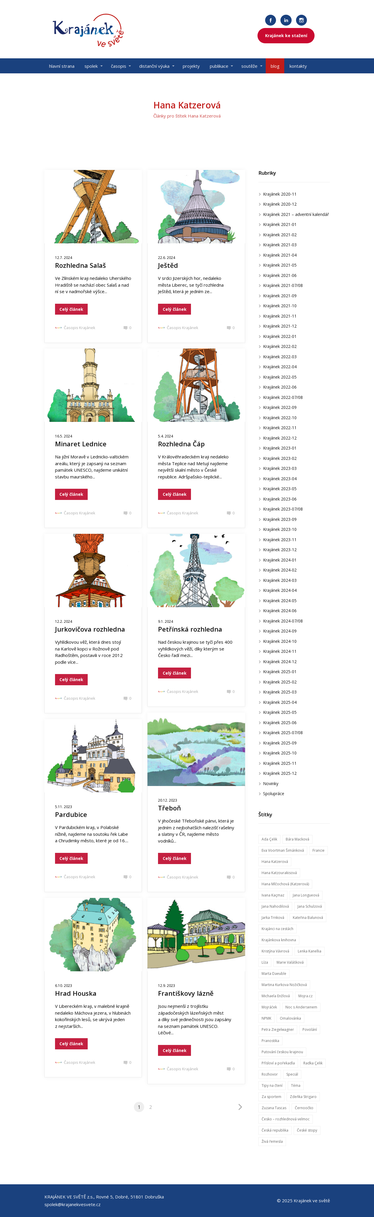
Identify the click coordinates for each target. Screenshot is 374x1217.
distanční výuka (154, 66)
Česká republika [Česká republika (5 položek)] (275, 1130)
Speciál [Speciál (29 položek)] (292, 1074)
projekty (191, 66)
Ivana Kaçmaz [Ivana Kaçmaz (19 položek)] (273, 895)
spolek (91, 66)
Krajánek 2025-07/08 (283, 732)
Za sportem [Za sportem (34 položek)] (271, 1096)
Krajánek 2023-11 (280, 539)
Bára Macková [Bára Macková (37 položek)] (297, 839)
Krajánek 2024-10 (280, 641)
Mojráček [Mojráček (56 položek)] (269, 1007)
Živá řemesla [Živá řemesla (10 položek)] (272, 1141)
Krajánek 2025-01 (280, 671)
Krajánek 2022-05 (280, 377)
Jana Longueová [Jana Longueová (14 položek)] (306, 895)
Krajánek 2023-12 (280, 549)
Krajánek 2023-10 (280, 529)
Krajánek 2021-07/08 (283, 285)
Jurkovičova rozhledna (90, 629)
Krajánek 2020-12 (280, 204)
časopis (118, 66)
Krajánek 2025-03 (280, 692)
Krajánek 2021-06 (280, 275)
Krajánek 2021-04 (280, 255)
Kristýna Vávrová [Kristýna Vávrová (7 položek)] (275, 951)
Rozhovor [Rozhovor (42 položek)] (270, 1074)
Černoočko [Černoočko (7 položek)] (304, 1107)
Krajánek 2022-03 (280, 356)
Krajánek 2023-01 (280, 448)
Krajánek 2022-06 (280, 387)
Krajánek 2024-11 (280, 651)
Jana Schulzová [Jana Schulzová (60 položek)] (309, 906)
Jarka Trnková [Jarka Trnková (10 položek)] (273, 917)
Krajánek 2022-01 (280, 336)
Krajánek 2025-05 (280, 712)
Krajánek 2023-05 (280, 488)
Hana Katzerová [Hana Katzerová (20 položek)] (275, 861)
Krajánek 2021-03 (280, 244)
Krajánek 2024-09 (280, 631)
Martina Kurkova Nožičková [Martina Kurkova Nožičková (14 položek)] (284, 984)
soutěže (249, 66)
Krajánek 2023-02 (280, 458)
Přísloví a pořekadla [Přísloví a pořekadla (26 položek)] (278, 1063)
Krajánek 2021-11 (280, 316)
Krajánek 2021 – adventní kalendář (296, 214)
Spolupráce (273, 793)
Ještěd (168, 265)
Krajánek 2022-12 (280, 438)
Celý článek (71, 309)
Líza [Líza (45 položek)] (265, 962)
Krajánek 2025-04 (280, 702)
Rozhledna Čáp (181, 443)
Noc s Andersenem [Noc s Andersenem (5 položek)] (301, 1007)
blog (275, 66)
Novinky (270, 783)
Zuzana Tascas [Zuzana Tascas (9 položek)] (274, 1107)
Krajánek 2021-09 (280, 295)
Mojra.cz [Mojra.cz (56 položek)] (305, 995)
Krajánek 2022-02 (280, 346)
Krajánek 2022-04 (280, 366)
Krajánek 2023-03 (280, 468)
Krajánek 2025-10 (280, 753)
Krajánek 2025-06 (280, 722)
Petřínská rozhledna (190, 629)
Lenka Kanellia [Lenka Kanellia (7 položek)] (309, 951)
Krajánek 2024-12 (280, 661)
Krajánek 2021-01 (280, 224)
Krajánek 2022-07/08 (283, 397)
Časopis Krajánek (75, 327)
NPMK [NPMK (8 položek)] (266, 1018)
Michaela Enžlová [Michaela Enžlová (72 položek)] (276, 995)
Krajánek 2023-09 (280, 519)
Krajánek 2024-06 (280, 610)
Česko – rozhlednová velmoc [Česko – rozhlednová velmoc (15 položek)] (286, 1119)
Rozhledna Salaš (80, 265)
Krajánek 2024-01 (280, 560)
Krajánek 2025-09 (280, 743)
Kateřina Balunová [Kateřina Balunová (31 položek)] (308, 917)
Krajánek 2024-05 (280, 600)
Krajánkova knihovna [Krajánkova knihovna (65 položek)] (279, 939)
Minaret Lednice (81, 443)
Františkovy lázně (186, 993)
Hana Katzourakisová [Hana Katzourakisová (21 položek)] (279, 872)
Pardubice (71, 814)
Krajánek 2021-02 (280, 234)
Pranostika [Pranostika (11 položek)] (270, 1040)
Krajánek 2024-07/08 (283, 621)
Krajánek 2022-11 (280, 427)
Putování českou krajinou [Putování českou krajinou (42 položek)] (282, 1051)
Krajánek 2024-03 (280, 580)
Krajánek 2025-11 (280, 763)
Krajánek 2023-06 (280, 499)
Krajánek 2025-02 (280, 682)
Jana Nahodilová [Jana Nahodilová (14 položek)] (275, 906)
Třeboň (169, 807)
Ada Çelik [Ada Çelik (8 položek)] (269, 839)
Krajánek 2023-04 (280, 478)
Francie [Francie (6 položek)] (319, 850)
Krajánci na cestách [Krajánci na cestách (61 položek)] (277, 928)
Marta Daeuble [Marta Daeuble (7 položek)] (274, 973)
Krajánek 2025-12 (280, 773)
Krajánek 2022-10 (280, 417)
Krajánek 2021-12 (280, 326)
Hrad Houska (76, 993)
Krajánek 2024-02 (280, 570)
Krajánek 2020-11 (280, 194)
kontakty (298, 66)
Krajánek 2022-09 (280, 407)
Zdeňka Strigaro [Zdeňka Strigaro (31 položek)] (303, 1096)
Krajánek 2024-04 (280, 590)
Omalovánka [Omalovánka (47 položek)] (290, 1018)
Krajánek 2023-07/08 (283, 509)
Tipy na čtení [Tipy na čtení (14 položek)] (272, 1085)
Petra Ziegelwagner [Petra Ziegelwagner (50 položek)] (278, 1029)
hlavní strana (61, 66)
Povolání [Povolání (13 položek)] (309, 1029)
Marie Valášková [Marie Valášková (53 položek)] (290, 962)
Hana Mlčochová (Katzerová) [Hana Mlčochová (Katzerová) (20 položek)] (285, 883)
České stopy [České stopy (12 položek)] (307, 1130)
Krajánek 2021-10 (280, 305)
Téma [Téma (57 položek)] (295, 1085)
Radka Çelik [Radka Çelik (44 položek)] (313, 1063)
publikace (219, 66)
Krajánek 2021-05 (280, 265)
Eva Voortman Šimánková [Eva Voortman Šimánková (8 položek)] (283, 850)
